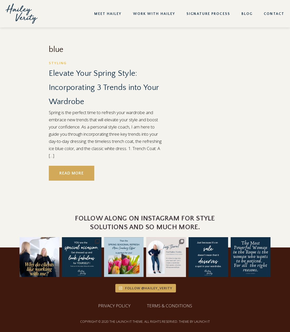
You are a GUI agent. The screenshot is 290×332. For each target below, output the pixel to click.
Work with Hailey (154, 14)
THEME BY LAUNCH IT (194, 321)
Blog (246, 14)
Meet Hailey (107, 14)
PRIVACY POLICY (114, 306)
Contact (274, 14)
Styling (58, 63)
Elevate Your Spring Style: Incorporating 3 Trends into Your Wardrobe (104, 87)
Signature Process (208, 14)
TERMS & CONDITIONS (169, 306)
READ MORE (71, 173)
